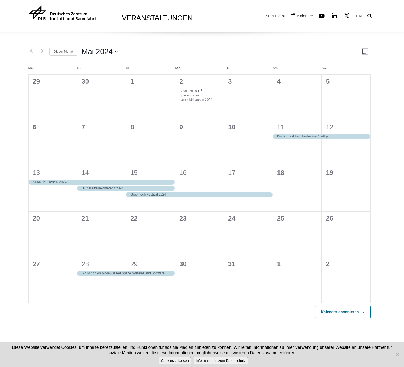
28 (85, 264)
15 (134, 172)
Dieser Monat (63, 52)
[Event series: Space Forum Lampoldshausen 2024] (200, 90)
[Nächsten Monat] (42, 51)
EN (359, 16)
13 (36, 172)
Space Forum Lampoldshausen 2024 (195, 97)
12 (329, 127)
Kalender (302, 16)
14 (85, 172)
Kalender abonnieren (340, 312)
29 (134, 264)
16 (183, 172)
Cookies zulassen (175, 361)
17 (232, 172)
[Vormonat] (31, 51)
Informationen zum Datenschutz (221, 361)
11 (280, 127)
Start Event (275, 16)
